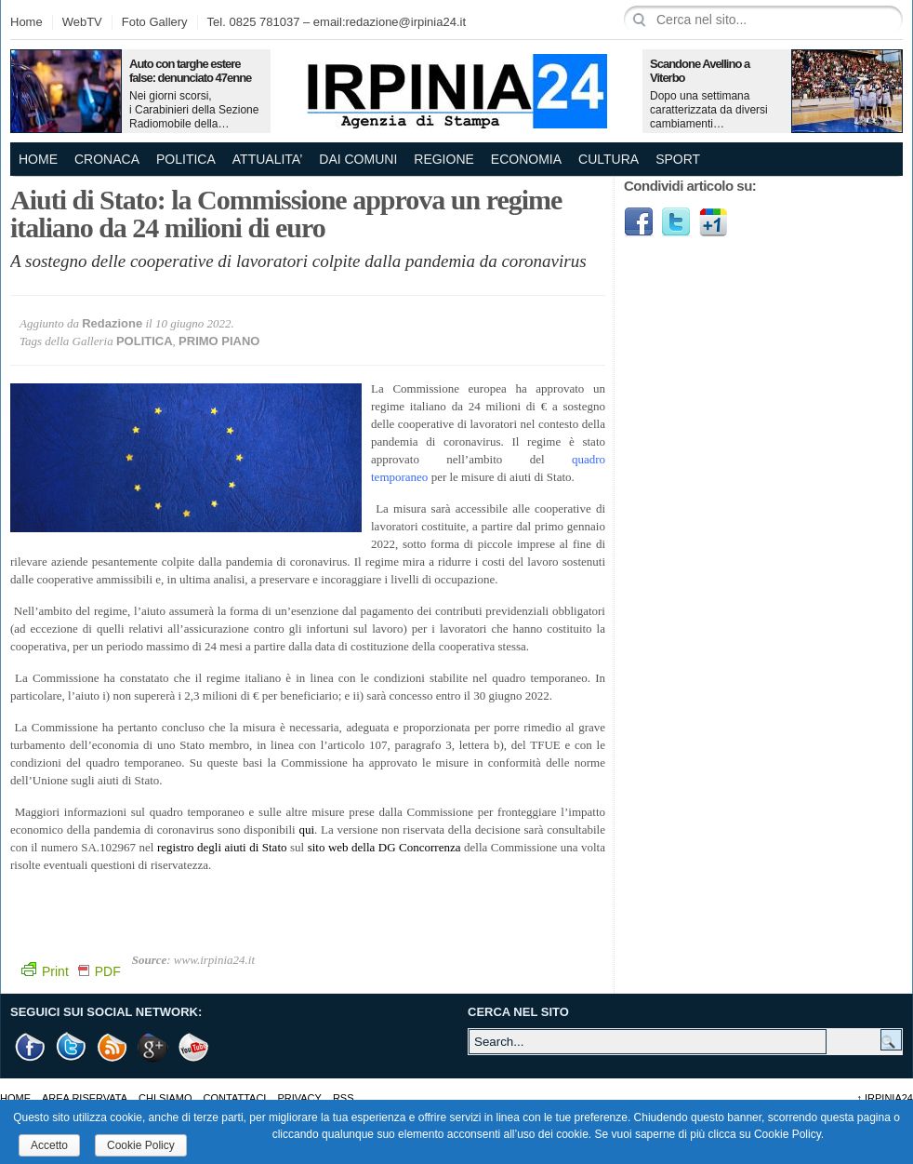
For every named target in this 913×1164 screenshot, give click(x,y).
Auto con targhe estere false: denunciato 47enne (190, 71)
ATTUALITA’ (267, 159)
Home (26, 22)
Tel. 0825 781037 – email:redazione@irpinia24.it (336, 22)
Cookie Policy (141, 1145)
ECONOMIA (526, 159)
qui (306, 829)
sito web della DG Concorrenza (384, 847)
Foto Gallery (155, 22)
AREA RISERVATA (84, 1098)
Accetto (49, 1145)
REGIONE (444, 159)
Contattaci (235, 1098)
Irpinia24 (884, 1098)
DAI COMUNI (358, 159)
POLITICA (186, 159)
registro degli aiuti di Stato (222, 847)
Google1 (713, 222)
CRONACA (106, 159)
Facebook (639, 222)
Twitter (676, 222)
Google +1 (153, 1047)
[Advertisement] (701, 540)
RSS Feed (112, 1047)
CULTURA (608, 159)
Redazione (112, 323)
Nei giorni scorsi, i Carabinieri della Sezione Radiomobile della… (193, 109)
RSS (343, 1098)
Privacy (299, 1098)
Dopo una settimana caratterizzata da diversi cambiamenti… (709, 109)
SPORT (677, 159)
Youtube (194, 1047)
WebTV (82, 22)
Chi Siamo (165, 1098)
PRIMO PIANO (219, 341)
